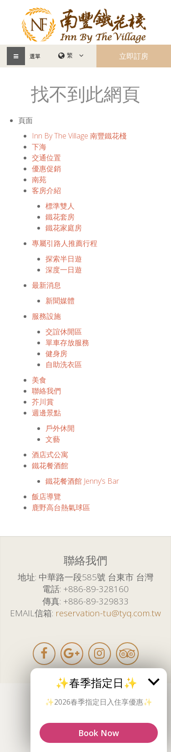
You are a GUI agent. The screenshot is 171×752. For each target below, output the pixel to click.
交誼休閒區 (63, 332)
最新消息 (46, 285)
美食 (39, 380)
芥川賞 (43, 402)
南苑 (39, 179)
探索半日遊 (63, 259)
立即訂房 (133, 56)
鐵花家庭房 (63, 228)
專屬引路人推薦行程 (64, 243)
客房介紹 (46, 190)
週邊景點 (46, 413)
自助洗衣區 (63, 364)
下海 (39, 147)
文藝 (52, 439)
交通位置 (46, 158)
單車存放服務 (67, 343)
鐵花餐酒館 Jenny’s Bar (82, 481)
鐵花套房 (60, 217)
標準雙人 (60, 206)
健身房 (56, 353)
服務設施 (46, 316)
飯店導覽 (46, 496)
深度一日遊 (63, 270)
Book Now (98, 732)
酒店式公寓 (50, 455)
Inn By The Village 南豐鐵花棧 (79, 136)
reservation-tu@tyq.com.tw (108, 613)
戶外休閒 (60, 428)
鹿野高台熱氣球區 (61, 507)
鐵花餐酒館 (50, 465)
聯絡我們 (46, 391)
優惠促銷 (46, 169)
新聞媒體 (60, 301)
